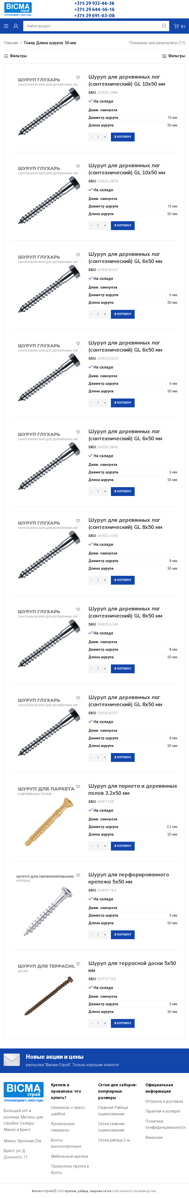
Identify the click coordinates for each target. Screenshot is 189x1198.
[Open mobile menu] (6, 26)
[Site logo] (18, 9)
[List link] (71, 1110)
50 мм (172, 125)
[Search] (96, 26)
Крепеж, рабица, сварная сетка (88, 1191)
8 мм (173, 561)
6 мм (173, 295)
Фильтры (18, 56)
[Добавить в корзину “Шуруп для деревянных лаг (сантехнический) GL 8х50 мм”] (123, 580)
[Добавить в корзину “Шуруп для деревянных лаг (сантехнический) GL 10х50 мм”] (123, 137)
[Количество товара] (98, 137)
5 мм (173, 915)
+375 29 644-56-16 (94, 9)
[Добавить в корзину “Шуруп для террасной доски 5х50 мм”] (123, 1023)
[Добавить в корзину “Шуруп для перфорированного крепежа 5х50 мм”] (123, 934)
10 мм (172, 118)
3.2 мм (172, 827)
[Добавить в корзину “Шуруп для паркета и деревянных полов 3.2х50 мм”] (123, 846)
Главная (11, 43)
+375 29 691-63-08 (94, 15)
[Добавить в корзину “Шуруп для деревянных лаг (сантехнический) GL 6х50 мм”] (123, 314)
